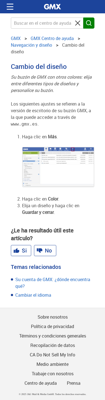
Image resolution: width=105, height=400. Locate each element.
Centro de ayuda (41, 382)
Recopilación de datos (52, 345)
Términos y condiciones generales (52, 335)
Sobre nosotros (53, 316)
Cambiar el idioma (33, 294)
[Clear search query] (77, 23)
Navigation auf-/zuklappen (10, 6)
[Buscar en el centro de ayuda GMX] (47, 23)
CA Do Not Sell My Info (52, 354)
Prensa (73, 382)
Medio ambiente (52, 364)
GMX (52, 6)
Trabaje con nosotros (53, 373)
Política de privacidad (52, 326)
